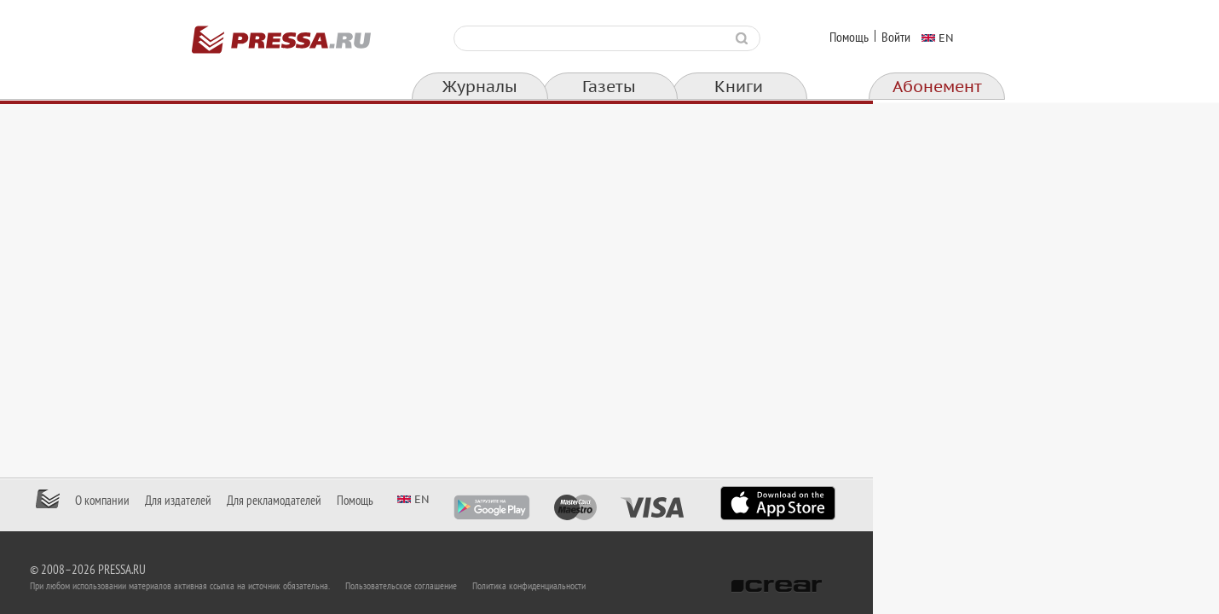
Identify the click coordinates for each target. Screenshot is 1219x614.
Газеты (609, 87)
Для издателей (351, 500)
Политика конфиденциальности (702, 586)
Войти (895, 37)
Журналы (479, 87)
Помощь (849, 37)
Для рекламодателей (447, 500)
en (946, 37)
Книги (738, 87)
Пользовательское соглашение (574, 586)
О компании (275, 500)
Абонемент (937, 87)
